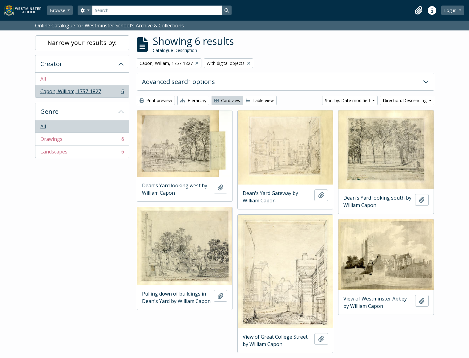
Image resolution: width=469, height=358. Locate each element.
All (43, 78)
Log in (451, 10)
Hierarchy (193, 100)
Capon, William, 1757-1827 (82, 92)
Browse (58, 10)
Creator (51, 64)
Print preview (155, 100)
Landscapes (82, 153)
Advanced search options (178, 82)
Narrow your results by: (82, 42)
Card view (227, 100)
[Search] (157, 10)
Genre (49, 111)
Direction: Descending (405, 100)
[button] (418, 10)
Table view (260, 100)
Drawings (82, 140)
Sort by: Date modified (348, 100)
